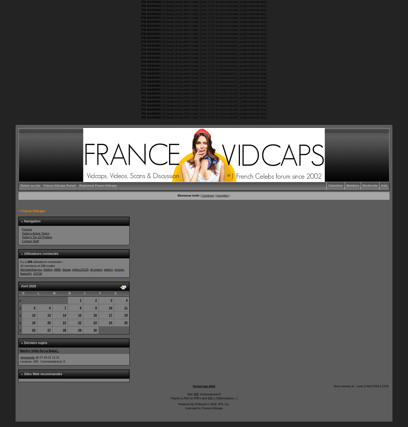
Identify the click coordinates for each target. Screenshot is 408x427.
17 (110, 315)
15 (79, 315)
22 (79, 322)
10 (110, 307)
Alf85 (57, 269)
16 (95, 315)
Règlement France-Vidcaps (98, 185)
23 (95, 322)
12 (33, 315)
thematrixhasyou (31, 269)
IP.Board (200, 404)
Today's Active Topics (35, 233)
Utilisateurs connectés (41, 254)
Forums (27, 229)
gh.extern (96, 269)
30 (95, 330)
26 (33, 330)
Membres (353, 185)
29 (79, 330)
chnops (119, 269)
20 (49, 322)
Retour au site (30, 185)
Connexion (207, 195)
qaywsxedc (27, 357)
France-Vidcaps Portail (60, 185)
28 (64, 330)
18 (126, 315)
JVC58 (37, 273)
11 (126, 307)
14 (64, 315)
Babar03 (25, 273)
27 (49, 330)
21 (64, 322)
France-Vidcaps (33, 211)
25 (126, 322)
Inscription (222, 195)
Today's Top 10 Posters (37, 237)
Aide (384, 185)
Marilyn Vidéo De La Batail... (39, 350)
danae (67, 269)
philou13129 (80, 269)
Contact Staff (30, 241)
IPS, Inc (223, 404)
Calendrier (335, 185)
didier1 (108, 269)
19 (33, 322)
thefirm (48, 269)
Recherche (370, 185)
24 (110, 322)
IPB (196, 394)
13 (49, 315)
